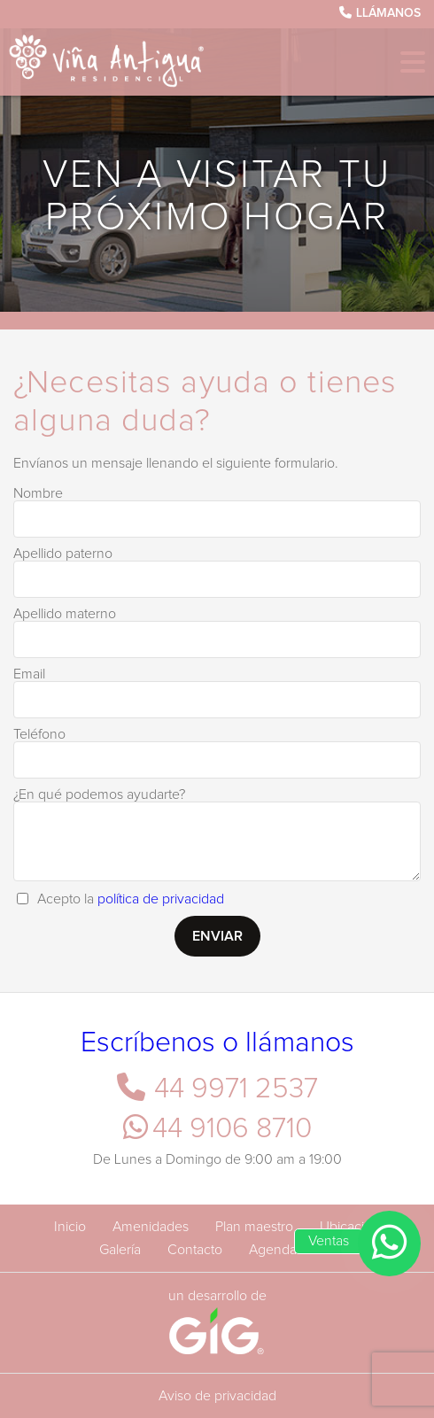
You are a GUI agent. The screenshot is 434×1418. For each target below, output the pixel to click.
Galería (120, 1250)
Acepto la (130, 899)
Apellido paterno (62, 553)
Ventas (328, 1241)
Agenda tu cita (292, 1250)
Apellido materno (64, 614)
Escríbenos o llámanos (217, 1043)
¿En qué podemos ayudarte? (99, 794)
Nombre (38, 493)
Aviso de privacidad (217, 1396)
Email (29, 674)
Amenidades (150, 1227)
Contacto (194, 1250)
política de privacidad (160, 899)
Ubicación (350, 1227)
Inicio (70, 1227)
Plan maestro (254, 1227)
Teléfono (39, 734)
